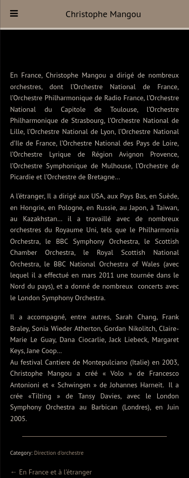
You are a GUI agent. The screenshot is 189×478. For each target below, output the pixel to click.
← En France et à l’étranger (51, 471)
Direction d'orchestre (59, 452)
